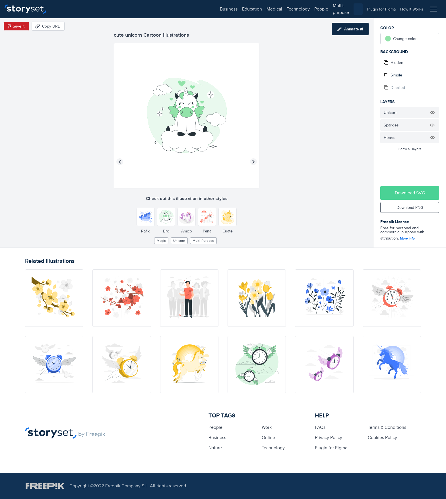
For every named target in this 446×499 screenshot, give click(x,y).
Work (267, 427)
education (88, 9)
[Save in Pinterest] (16, 26)
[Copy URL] (48, 26)
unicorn (179, 240)
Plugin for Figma (331, 447)
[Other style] (146, 217)
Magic (161, 240)
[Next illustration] (253, 161)
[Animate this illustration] (350, 29)
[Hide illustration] (432, 112)
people (157, 9)
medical (110, 9)
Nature (215, 447)
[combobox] (282, 9)
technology (133, 9)
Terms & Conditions (387, 427)
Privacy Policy (328, 437)
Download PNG (410, 207)
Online (268, 437)
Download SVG (410, 193)
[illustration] (54, 298)
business (64, 9)
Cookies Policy (382, 437)
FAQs (320, 427)
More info (407, 238)
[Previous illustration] (119, 161)
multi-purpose (182, 9)
